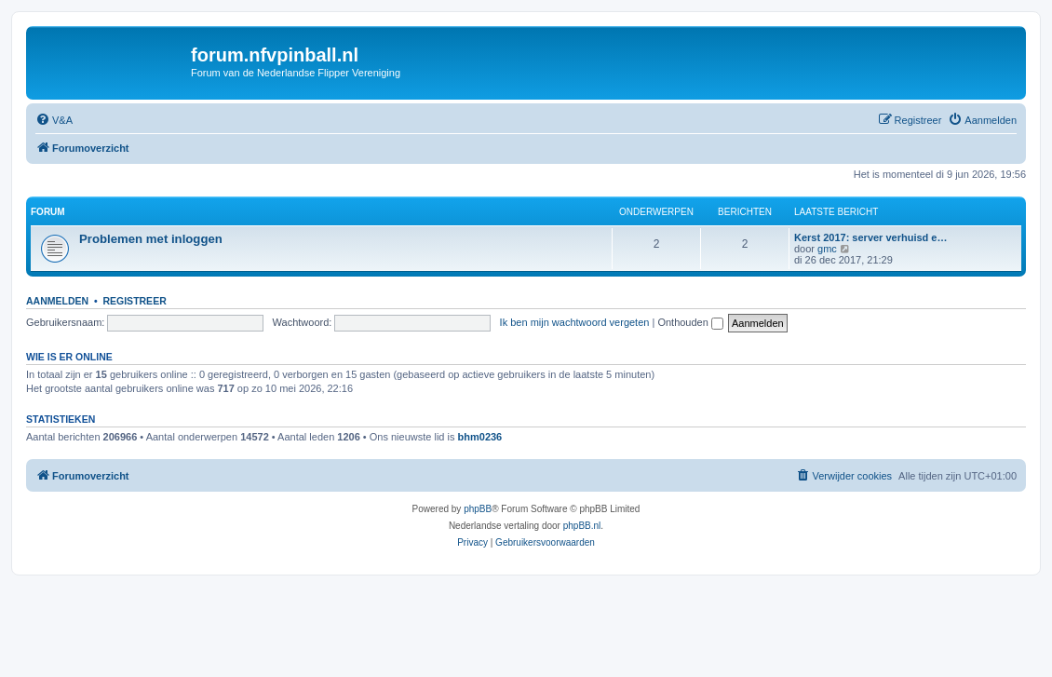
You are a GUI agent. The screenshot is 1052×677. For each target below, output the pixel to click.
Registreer (134, 300)
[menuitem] (54, 120)
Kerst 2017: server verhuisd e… (870, 237)
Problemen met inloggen (151, 239)
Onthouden (690, 322)
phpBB (478, 509)
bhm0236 (480, 436)
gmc (827, 248)
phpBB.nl (582, 526)
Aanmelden (57, 300)
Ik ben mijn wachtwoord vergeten (575, 322)
